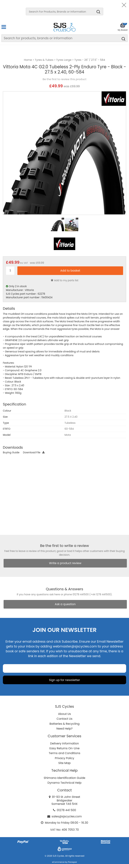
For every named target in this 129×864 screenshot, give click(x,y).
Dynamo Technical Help (64, 783)
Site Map (64, 763)
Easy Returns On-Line (64, 748)
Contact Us (64, 719)
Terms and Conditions (64, 753)
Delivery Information (64, 743)
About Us (64, 714)
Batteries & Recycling (64, 724)
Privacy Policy (64, 758)
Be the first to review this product (64, 79)
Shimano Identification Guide (64, 778)
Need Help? (64, 729)
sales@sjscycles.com (67, 816)
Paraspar (72, 862)
